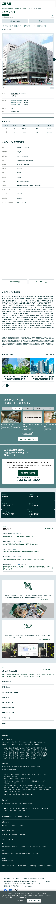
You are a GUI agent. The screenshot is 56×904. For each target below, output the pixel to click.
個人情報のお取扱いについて (29, 881)
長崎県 (10, 758)
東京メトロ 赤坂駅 (15, 104)
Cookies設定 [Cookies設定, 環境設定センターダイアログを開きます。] (19, 900)
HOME (3, 8)
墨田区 (33, 774)
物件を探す (5, 735)
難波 (11, 811)
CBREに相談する (28, 473)
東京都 (24, 8)
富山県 (27, 752)
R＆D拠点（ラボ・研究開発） (32, 744)
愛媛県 (33, 756)
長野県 (10, 752)
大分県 (22, 758)
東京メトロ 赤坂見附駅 (16, 100)
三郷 (43, 781)
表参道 (23, 808)
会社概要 (32, 866)
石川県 (22, 752)
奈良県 (22, 754)
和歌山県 (33, 754)
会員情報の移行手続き (8, 708)
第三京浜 (17, 791)
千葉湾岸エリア (30, 785)
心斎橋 (6, 811)
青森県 (16, 748)
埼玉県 (11, 750)
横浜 (38, 808)
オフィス (17, 408)
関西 (5, 794)
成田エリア (45, 785)
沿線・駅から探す (16, 742)
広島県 (39, 754)
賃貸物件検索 (9, 8)
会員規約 (40, 866)
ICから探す (14, 767)
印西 (20, 785)
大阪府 (44, 752)
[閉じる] (53, 893)
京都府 (10, 754)
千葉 (5, 785)
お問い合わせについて (8, 713)
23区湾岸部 (7, 776)
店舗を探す (5, 800)
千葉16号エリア (15, 787)
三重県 (27, 754)
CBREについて (6, 718)
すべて (7, 408)
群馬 (19, 790)
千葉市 (10, 785)
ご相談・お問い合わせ (8, 866)
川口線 (23, 790)
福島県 (38, 748)
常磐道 (38, 785)
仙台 (10, 808)
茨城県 (23, 750)
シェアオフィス (6, 744)
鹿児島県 (33, 758)
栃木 (14, 790)
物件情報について (7, 687)
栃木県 (28, 750)
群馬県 (34, 750)
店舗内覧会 (22, 834)
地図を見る (15, 96)
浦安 (45, 787)
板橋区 (17, 774)
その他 (49, 408)
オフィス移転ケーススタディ (40, 846)
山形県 (33, 748)
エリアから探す (6, 742)
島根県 (10, 756)
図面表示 (49, 128)
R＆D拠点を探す (6, 817)
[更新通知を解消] (15, 21)
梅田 (46, 808)
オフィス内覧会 (6, 834)
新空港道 (46, 790)
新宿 (29, 808)
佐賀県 (5, 758)
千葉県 (17, 750)
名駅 (42, 808)
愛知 (14, 794)
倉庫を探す (5, 763)
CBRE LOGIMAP (36, 853)
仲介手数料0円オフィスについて (11, 692)
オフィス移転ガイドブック (8, 846)
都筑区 (22, 778)
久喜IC (15, 783)
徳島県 (27, 756)
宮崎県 (27, 758)
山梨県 (16, 752)
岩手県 (22, 748)
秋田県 (27, 748)
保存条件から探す (27, 742)
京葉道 (35, 790)
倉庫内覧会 (14, 834)
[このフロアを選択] (6, 128)
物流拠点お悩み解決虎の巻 (23, 853)
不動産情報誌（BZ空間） (8, 860)
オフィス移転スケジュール (24, 846)
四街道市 (6, 787)
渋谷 (33, 808)
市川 (15, 785)
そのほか (4, 723)
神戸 (20, 811)
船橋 (35, 787)
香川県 (22, 756)
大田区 (28, 774)
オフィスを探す (6, 739)
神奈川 (6, 778)
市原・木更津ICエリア (26, 787)
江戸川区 (11, 774)
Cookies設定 (28, 886)
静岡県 (45, 750)
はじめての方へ (22, 866)
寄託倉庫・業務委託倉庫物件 (9, 769)
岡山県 (45, 754)
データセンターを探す (21, 817)
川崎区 (17, 778)
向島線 (29, 790)
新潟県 (38, 752)
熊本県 (16, 758)
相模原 (11, 778)
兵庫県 (5, 754)
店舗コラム (22, 825)
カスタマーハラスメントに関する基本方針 (14, 883)
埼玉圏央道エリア (35, 781)
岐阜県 (5, 752)
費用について (5, 697)
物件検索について (7, 682)
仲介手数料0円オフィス (40, 742)
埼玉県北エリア (8, 783)
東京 (5, 774)
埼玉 (5, 781)
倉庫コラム (14, 825)
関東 (5, 790)
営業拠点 (49, 866)
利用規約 (42, 878)
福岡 (32, 794)
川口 (17, 781)
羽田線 (11, 791)
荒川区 (39, 774)
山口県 (16, 756)
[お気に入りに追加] (52, 15)
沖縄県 (39, 758)
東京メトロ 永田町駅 (16, 102)
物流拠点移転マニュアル (8, 853)
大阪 (10, 794)
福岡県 (44, 756)
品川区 (45, 774)
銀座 (19, 808)
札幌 (5, 808)
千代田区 (30, 8)
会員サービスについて (8, 702)
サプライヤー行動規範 (43, 881)
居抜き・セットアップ (17, 744)
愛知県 (39, 750)
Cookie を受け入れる (34, 900)
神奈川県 (5, 750)
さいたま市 (11, 781)
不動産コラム (5, 822)
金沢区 (28, 778)
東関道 (40, 790)
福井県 (33, 752)
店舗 (38, 408)
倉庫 (28, 408)
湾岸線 (6, 791)
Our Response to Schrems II (30, 878)
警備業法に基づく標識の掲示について (13, 886)
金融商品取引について (32, 883)
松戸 (50, 787)
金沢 (14, 808)
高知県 (38, 756)
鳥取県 (5, 756)
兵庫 (19, 794)
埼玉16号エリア (25, 781)
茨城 (10, 790)
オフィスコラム (6, 825)
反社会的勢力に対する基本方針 (11, 881)
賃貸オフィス (18, 8)
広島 (28, 794)
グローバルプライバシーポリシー (12, 878)
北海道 (5, 748)
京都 (23, 794)
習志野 (40, 787)
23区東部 (14, 776)
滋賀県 (16, 754)
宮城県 (10, 748)
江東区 (22, 774)
